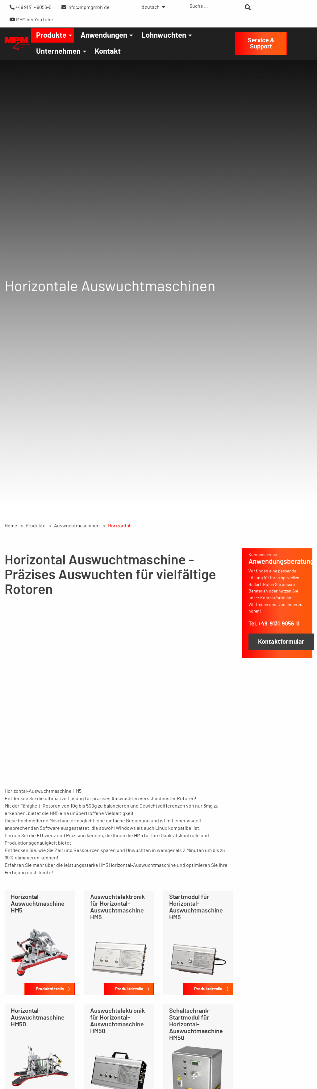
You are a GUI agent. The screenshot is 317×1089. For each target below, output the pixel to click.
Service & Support (261, 43)
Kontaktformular (281, 642)
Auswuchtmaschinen (77, 525)
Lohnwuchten (163, 35)
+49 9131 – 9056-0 (31, 7)
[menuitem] (152, 7)
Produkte (51, 35)
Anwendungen (104, 35)
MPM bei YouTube (31, 19)
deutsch (151, 7)
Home (11, 525)
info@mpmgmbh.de (85, 7)
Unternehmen (58, 51)
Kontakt (108, 51)
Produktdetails (50, 989)
